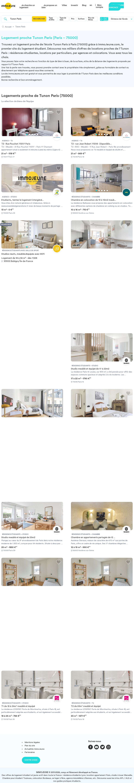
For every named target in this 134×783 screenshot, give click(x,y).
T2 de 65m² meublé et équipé (86, 706)
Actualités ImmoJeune (34, 749)
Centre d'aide (31, 760)
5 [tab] (37, 134)
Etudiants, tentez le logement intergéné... (22, 200)
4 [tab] (35, 134)
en (91, 5)
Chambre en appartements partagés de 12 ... (93, 537)
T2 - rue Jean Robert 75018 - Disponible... (91, 144)
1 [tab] (26, 134)
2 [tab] (29, 134)
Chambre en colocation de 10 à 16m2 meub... (93, 200)
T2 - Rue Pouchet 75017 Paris (15, 144)
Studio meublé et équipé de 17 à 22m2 (90, 369)
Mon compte (99, 6)
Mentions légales (32, 742)
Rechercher (39, 19)
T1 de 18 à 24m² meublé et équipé (18, 706)
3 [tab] (32, 134)
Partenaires (30, 752)
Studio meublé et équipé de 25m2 (18, 537)
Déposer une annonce (116, 6)
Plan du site (30, 746)
